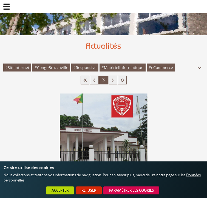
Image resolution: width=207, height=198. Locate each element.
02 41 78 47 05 (200, 6)
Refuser (88, 190)
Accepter (60, 190)
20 (122, 80)
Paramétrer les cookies (131, 190)
